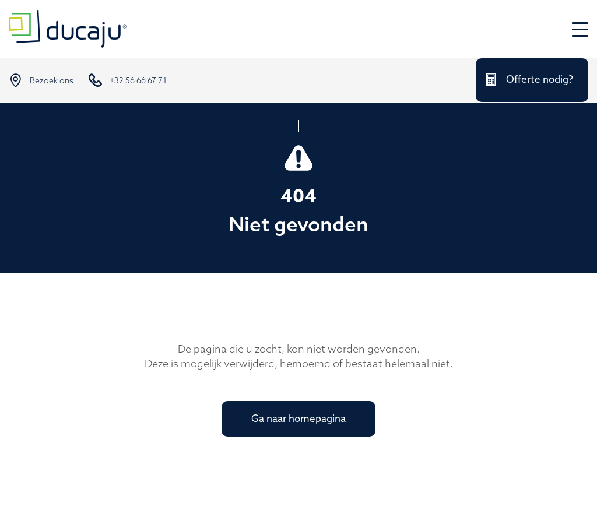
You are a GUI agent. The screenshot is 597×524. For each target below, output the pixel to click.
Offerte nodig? (539, 80)
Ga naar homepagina (298, 419)
